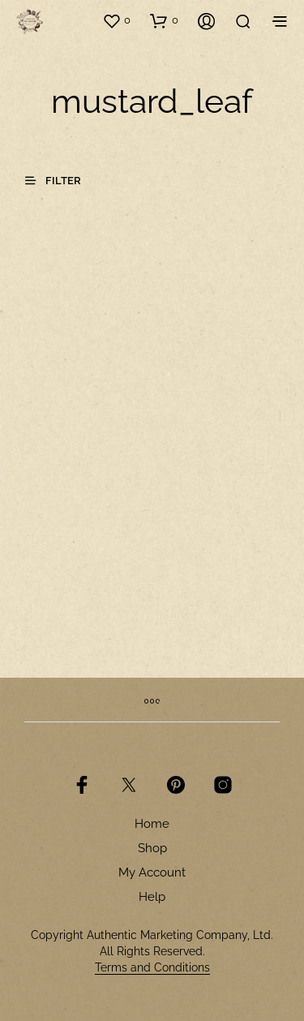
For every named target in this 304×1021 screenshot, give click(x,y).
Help (152, 897)
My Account (152, 872)
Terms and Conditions (152, 968)
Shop (152, 848)
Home (152, 823)
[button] (116, 20)
